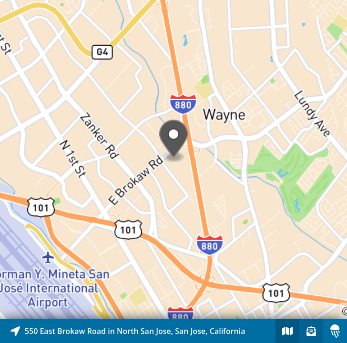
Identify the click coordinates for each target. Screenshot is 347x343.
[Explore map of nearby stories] (173, 159)
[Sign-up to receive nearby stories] (311, 331)
